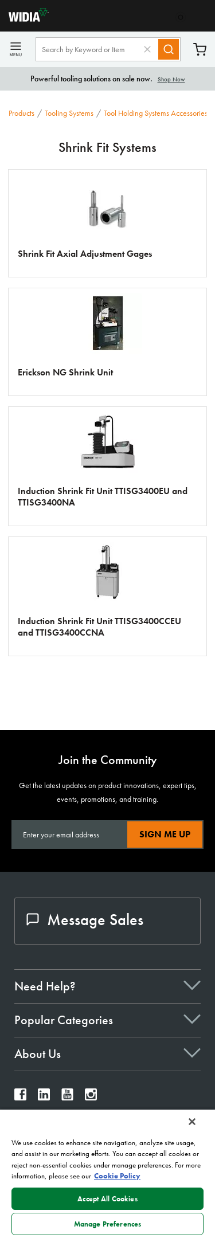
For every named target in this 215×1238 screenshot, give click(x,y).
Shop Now (171, 79)
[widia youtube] (67, 1097)
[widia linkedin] (44, 1097)
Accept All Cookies (107, 1199)
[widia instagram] (91, 1097)
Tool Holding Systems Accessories (156, 113)
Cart (199, 49)
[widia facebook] (20, 1097)
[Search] (168, 49)
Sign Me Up (164, 834)
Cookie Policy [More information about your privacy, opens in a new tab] (117, 1176)
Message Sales (84, 920)
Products (21, 113)
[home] (24, 19)
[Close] (192, 1121)
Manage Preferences (107, 1224)
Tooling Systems (69, 113)
